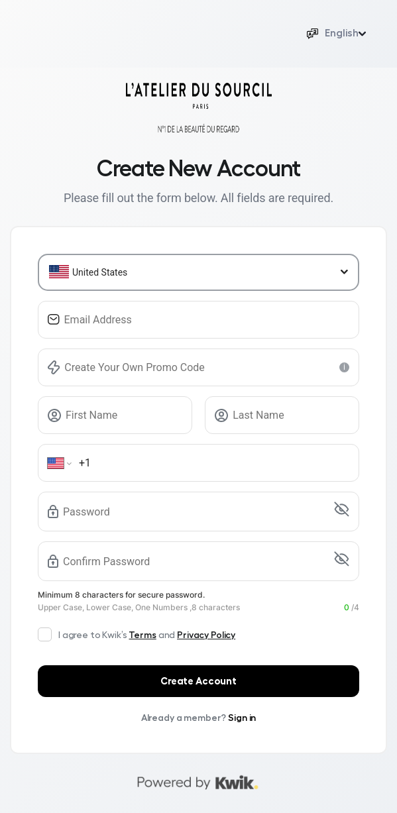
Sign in (242, 717)
